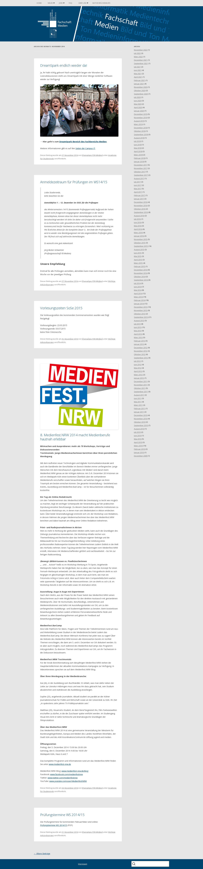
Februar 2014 (139, 300)
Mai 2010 (137, 439)
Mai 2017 (137, 188)
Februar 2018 (139, 158)
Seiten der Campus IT (85, 148)
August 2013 (139, 320)
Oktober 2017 (139, 171)
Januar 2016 (139, 236)
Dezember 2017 (140, 165)
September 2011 (141, 391)
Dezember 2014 (140, 270)
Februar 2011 (139, 408)
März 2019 (138, 124)
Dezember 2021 (140, 60)
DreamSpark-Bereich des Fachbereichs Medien (83, 141)
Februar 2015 (139, 266)
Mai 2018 (137, 148)
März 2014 (138, 297)
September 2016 (141, 212)
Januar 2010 (139, 452)
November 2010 (140, 418)
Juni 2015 (137, 253)
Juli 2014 (137, 283)
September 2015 (141, 246)
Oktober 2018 (139, 131)
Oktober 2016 (139, 209)
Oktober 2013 (139, 314)
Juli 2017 (137, 182)
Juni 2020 (137, 100)
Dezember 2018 (140, 127)
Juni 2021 (137, 70)
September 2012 (141, 357)
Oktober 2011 (139, 388)
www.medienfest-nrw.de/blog (74, 771)
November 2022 (140, 50)
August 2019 (139, 121)
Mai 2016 (137, 226)
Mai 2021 (137, 73)
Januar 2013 (139, 344)
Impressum (82, 864)
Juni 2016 (137, 222)
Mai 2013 (137, 330)
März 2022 (138, 56)
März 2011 (138, 405)
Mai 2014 (137, 290)
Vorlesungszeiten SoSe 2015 (61, 308)
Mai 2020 (137, 104)
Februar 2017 (139, 195)
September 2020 (141, 94)
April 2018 (138, 151)
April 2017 (138, 192)
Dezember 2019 (140, 114)
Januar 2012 (139, 378)
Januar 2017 (139, 198)
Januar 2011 (139, 412)
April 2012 (138, 371)
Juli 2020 (137, 97)
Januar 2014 (139, 303)
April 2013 (138, 334)
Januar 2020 (139, 111)
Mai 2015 (137, 256)
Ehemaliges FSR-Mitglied (92, 155)
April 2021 (138, 77)
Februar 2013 (139, 341)
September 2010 (141, 425)
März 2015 (138, 263)
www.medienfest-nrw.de (60, 764)
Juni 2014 (137, 286)
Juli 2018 (137, 141)
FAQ (70, 3)
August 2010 (139, 429)
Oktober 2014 (139, 276)
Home (39, 3)
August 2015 (139, 249)
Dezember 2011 (140, 381)
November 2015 (140, 239)
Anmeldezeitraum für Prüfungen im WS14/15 (73, 182)
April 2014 (138, 293)
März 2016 (138, 232)
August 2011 (139, 395)
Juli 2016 (137, 219)
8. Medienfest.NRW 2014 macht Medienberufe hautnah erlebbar (75, 437)
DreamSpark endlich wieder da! (63, 65)
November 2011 (140, 385)
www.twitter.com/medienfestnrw (63, 777)
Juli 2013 (137, 324)
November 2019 (140, 117)
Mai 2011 (137, 401)
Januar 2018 (139, 161)
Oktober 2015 (139, 242)
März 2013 (138, 337)
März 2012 (138, 374)
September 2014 (141, 280)
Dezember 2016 (140, 202)
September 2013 (141, 317)
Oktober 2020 (139, 90)
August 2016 (139, 215)
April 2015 (138, 259)
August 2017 (139, 178)
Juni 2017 (137, 185)
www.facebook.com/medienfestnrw (66, 774)
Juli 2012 (137, 361)
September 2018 (141, 134)
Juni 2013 (137, 327)
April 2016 (138, 229)
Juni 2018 (137, 144)
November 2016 (140, 205)
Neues (50, 3)
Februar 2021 (139, 80)
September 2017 (141, 175)
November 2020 (140, 87)
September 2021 (141, 63)
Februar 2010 (139, 449)
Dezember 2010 (140, 415)
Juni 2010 (137, 435)
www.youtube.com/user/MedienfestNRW (68, 781)
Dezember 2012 (140, 347)
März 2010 (138, 445)
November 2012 (140, 351)
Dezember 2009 (140, 456)
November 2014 (140, 273)
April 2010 (138, 442)
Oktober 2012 (139, 354)
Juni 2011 (137, 398)
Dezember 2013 (140, 307)
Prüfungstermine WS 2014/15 (62, 814)
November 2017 (140, 168)
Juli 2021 (137, 67)
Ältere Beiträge (42, 853)
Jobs (61, 3)
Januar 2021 (139, 83)
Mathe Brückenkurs (101, 3)
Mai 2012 (137, 368)
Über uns (82, 3)
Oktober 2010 (139, 422)
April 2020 (138, 107)
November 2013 (140, 310)
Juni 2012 (137, 364)
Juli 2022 (137, 53)
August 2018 (139, 138)
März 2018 (138, 155)
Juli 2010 (137, 432)
